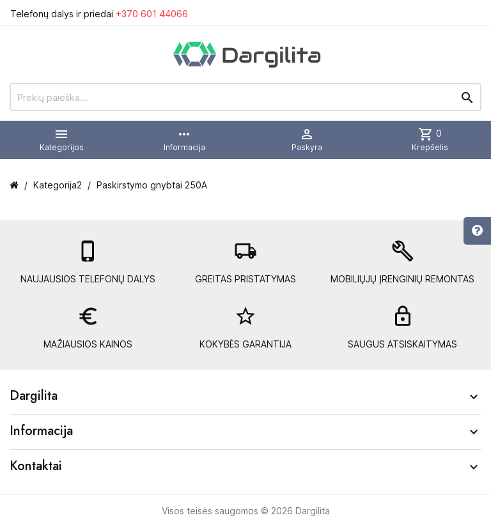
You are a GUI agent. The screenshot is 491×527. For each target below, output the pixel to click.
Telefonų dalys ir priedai (99, 13)
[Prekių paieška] (245, 97)
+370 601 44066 (152, 13)
